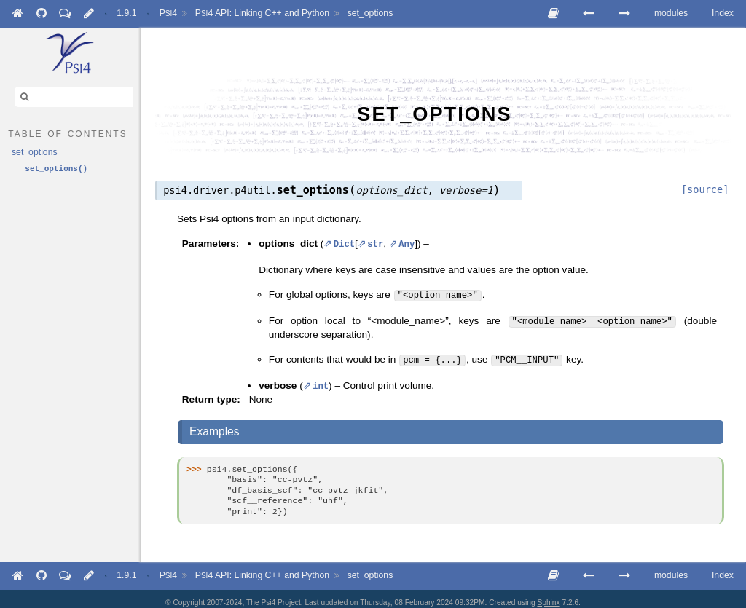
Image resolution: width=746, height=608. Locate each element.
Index (723, 13)
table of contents (67, 132)
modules (671, 13)
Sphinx (548, 595)
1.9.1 (126, 13)
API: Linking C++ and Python (262, 13)
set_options (370, 13)
